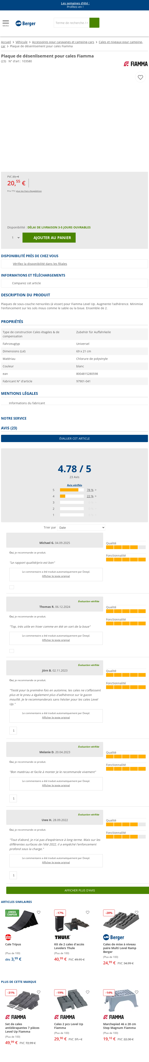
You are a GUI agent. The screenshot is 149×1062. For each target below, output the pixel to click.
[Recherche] (71, 23)
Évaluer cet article (74, 438)
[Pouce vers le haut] (11, 587)
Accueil (6, 42)
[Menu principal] (6, 23)
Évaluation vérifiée (88, 601)
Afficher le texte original (56, 576)
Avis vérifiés (74, 485)
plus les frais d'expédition (29, 190)
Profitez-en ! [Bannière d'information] (75, 5)
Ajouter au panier (49, 237)
